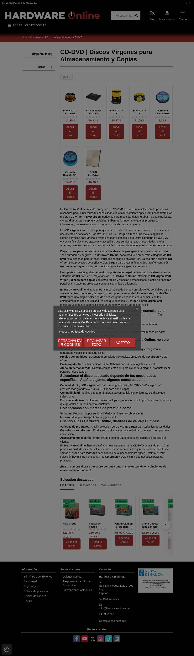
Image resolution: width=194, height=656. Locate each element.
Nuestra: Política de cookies (77, 331)
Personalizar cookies (70, 342)
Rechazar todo (96, 342)
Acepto (123, 342)
